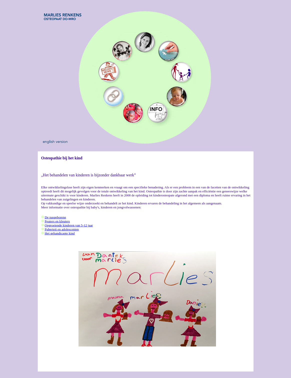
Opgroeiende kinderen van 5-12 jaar (69, 225)
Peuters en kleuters (57, 221)
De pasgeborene (55, 217)
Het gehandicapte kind (60, 233)
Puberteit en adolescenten (62, 229)
